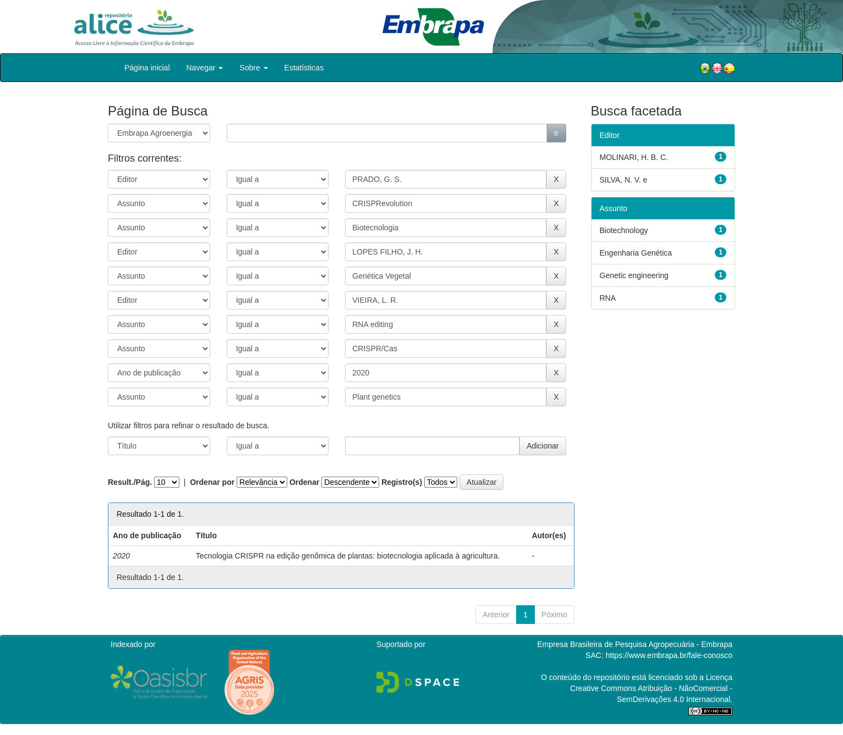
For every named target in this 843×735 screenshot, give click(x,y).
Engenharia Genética (636, 252)
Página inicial (147, 67)
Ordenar (304, 482)
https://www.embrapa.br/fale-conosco (669, 655)
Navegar (205, 67)
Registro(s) (401, 482)
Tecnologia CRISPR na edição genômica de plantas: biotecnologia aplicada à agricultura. (348, 555)
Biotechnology (624, 230)
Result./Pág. (130, 482)
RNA (608, 298)
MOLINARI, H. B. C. (634, 157)
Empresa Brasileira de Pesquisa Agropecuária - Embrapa (634, 644)
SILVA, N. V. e (624, 179)
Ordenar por (212, 482)
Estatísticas (304, 67)
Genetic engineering (634, 275)
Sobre (253, 67)
